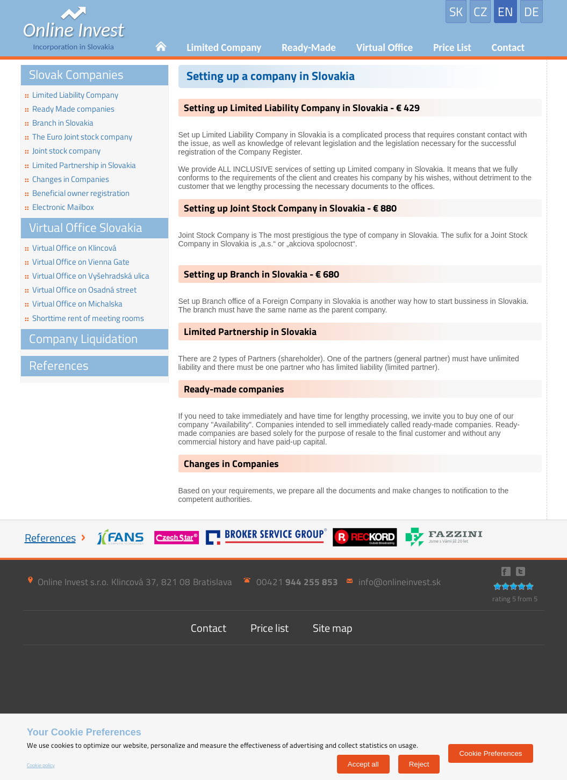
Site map (333, 627)
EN (505, 11)
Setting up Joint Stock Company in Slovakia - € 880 (290, 208)
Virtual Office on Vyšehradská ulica (87, 275)
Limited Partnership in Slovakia (80, 165)
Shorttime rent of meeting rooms (84, 318)
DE (531, 11)
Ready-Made (309, 47)
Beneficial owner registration (77, 193)
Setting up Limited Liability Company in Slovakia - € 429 (302, 107)
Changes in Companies (67, 179)
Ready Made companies (69, 109)
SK (456, 11)
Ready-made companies (234, 389)
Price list (269, 627)
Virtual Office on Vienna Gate (77, 262)
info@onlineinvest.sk (399, 582)
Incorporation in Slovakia (73, 36)
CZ (480, 11)
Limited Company (224, 47)
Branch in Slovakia (59, 122)
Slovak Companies (76, 74)
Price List (452, 47)
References (59, 365)
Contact (508, 47)
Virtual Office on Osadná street (81, 289)
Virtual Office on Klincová (71, 248)
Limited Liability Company (71, 95)
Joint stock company (63, 150)
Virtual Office (384, 47)
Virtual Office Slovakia (85, 227)
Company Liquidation (83, 338)
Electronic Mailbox (59, 207)
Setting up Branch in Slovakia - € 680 (261, 274)
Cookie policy (41, 765)
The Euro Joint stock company (78, 136)
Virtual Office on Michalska (74, 303)
